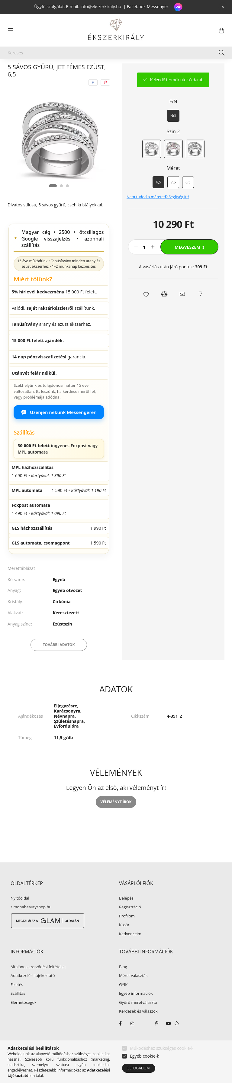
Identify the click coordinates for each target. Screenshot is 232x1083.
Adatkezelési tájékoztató (33, 990)
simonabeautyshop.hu (31, 921)
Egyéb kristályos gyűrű (126, 70)
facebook (120, 1038)
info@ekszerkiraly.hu (100, 6)
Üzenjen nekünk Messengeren (59, 426)
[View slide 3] (67, 200)
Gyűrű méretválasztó (138, 1016)
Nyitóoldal (20, 912)
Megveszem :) (189, 261)
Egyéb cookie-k (144, 1056)
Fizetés (17, 999)
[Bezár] (222, 6)
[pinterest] (105, 97)
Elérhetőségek (24, 1016)
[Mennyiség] (144, 261)
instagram (132, 1038)
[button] (146, 308)
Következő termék (205, 70)
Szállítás (18, 1007)
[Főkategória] (17, 70)
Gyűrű (87, 70)
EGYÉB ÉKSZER (54, 70)
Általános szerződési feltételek (38, 981)
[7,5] (173, 196)
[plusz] (152, 261)
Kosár (124, 939)
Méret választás (133, 990)
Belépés (126, 912)
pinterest (156, 1038)
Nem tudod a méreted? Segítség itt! (158, 211)
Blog (123, 981)
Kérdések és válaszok (138, 1025)
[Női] (173, 130)
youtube (169, 1038)
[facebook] (93, 97)
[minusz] (135, 261)
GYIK (123, 999)
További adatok (59, 658)
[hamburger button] (11, 30)
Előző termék (170, 70)
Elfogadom (138, 1068)
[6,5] (158, 196)
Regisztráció (130, 921)
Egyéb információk (136, 1007)
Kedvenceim (130, 948)
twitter (144, 1038)
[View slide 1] (53, 200)
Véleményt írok (116, 816)
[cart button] (221, 30)
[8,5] (188, 196)
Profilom (127, 930)
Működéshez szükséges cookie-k (161, 1048)
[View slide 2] (61, 200)
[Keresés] (116, 53)
